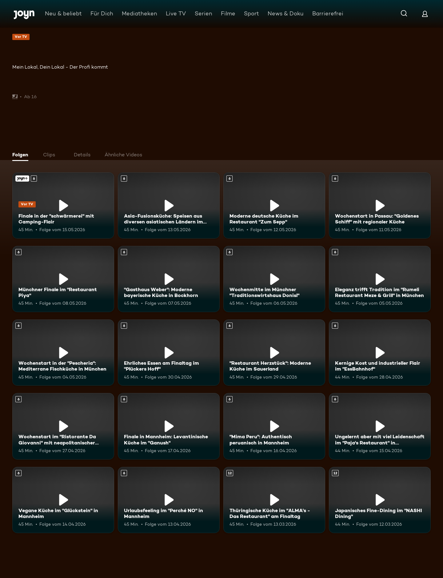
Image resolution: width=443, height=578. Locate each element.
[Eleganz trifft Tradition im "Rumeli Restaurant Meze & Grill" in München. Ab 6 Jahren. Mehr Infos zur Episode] (380, 279)
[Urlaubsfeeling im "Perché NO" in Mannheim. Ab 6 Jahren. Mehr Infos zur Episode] (169, 500)
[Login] (424, 13)
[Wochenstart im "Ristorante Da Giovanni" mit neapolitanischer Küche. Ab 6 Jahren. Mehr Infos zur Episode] (63, 426)
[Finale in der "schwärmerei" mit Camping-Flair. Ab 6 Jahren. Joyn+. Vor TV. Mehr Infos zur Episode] (63, 205)
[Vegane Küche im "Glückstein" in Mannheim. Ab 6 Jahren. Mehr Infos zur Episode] (63, 500)
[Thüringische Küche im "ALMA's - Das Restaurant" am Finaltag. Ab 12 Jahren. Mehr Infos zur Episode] (274, 500)
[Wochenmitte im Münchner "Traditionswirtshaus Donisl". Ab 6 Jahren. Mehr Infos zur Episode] (274, 279)
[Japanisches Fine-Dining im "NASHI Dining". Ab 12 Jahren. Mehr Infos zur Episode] (380, 500)
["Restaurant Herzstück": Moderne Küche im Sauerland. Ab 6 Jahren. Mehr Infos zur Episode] (274, 352)
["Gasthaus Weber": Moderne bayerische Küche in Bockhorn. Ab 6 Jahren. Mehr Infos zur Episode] (169, 279)
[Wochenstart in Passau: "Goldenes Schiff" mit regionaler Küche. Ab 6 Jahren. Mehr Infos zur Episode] (380, 205)
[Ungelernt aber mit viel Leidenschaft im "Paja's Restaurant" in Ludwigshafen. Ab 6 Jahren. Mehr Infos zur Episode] (380, 426)
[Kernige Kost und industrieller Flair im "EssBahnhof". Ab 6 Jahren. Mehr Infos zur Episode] (380, 352)
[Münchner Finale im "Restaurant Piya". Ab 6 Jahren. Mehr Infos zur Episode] (63, 279)
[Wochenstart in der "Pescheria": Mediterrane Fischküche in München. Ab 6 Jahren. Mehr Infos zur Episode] (63, 352)
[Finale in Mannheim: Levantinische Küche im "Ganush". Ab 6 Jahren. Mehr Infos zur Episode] (169, 426)
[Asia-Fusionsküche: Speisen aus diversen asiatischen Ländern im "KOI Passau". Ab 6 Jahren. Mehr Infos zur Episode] (169, 205)
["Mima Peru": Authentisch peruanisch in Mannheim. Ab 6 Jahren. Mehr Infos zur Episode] (274, 426)
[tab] (22, 155)
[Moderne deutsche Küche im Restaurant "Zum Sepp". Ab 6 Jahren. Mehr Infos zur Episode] (274, 205)
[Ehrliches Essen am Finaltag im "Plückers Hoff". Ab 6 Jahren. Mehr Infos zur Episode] (169, 352)
